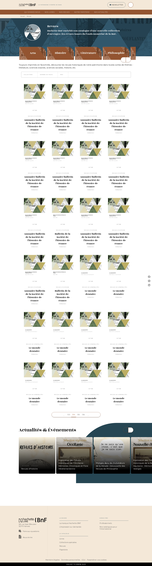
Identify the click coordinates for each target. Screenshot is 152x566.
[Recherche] (130, 4)
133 (68, 415)
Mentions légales (52, 560)
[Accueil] (27, 5)
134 (73, 415)
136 (83, 415)
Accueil (22, 16)
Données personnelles (70, 560)
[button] (116, 5)
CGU (83, 560)
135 (78, 415)
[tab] (21, 12)
